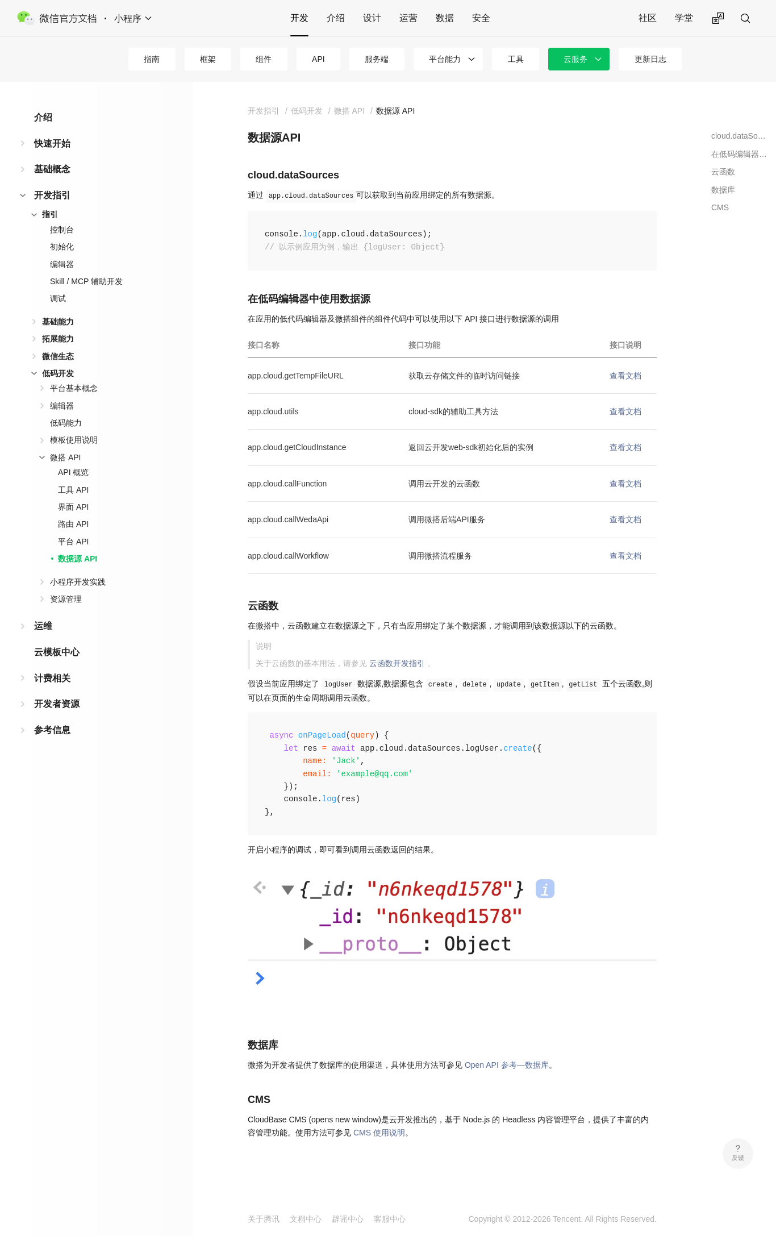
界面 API (73, 506)
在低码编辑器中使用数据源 (739, 154)
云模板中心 (57, 652)
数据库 (723, 189)
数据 (445, 18)
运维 (43, 626)
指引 (50, 214)
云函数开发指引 (397, 663)
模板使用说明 (74, 439)
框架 (208, 59)
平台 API (73, 541)
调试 (58, 298)
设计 (372, 18)
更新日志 (650, 59)
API (318, 59)
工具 (516, 59)
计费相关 (52, 678)
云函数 (723, 171)
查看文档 (625, 375)
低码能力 (66, 422)
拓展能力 (58, 338)
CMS (720, 207)
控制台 (62, 229)
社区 (648, 18)
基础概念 (52, 169)
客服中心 (390, 1218)
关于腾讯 (263, 1218)
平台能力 (445, 59)
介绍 (336, 18)
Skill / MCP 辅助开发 (86, 281)
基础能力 (58, 321)
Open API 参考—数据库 (507, 1064)
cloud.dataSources (739, 135)
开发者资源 (57, 704)
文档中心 (306, 1218)
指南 (152, 59)
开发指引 (52, 195)
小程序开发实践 (78, 581)
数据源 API (77, 558)
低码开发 (58, 373)
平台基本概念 (74, 388)
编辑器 (62, 264)
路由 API (73, 523)
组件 (264, 59)
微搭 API (65, 457)
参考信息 (52, 730)
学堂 (684, 18)
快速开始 (52, 143)
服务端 (377, 59)
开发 (299, 18)
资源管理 (66, 599)
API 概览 (73, 472)
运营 (408, 18)
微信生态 (58, 356)
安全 (481, 18)
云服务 (575, 59)
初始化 (62, 246)
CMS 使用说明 (379, 1132)
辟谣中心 (348, 1218)
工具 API (73, 489)
